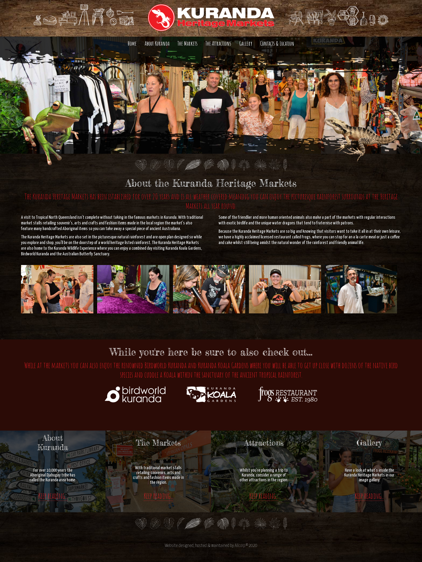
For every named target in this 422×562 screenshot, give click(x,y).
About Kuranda (157, 43)
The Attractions (218, 43)
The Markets (188, 43)
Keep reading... (52, 496)
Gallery (245, 43)
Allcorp (240, 545)
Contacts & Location (277, 43)
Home (132, 43)
